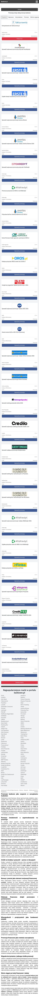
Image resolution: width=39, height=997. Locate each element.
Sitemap (21, 790)
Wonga (23, 715)
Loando (3, 704)
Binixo (3, 772)
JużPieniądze (4, 780)
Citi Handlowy (5, 730)
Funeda (3, 750)
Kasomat (23, 761)
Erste (2, 695)
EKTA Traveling (25, 704)
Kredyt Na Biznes (5, 765)
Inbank (3, 726)
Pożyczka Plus (25, 710)
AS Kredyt (23, 760)
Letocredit (4, 782)
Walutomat (24, 732)
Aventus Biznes (25, 708)
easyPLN (23, 695)
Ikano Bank (4, 723)
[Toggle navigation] (37, 1)
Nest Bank (4, 734)
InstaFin (3, 697)
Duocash (23, 769)
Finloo (22, 745)
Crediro (23, 726)
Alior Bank (4, 699)
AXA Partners (5, 732)
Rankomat (4, 741)
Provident (23, 714)
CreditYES (4, 767)
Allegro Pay (4, 728)
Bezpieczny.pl (5, 721)
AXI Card (23, 767)
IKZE (2, 771)
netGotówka (4, 752)
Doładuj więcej (19, 682)
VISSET (23, 780)
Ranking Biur (4, 725)
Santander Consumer (7, 706)
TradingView (24, 734)
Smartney (3, 756)
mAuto (22, 747)
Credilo (23, 765)
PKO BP (3, 712)
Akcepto (3, 758)
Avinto (22, 725)
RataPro (23, 697)
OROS (22, 754)
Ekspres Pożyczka (25, 701)
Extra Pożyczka (5, 749)
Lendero (23, 756)
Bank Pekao (24, 736)
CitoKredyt (23, 771)
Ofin (2, 778)
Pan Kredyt (4, 785)
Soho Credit (24, 783)
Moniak (3, 754)
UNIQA (3, 719)
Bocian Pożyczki (25, 763)
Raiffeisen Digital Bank (7, 714)
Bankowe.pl (4, 1)
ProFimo (3, 783)
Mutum (23, 785)
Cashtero (23, 750)
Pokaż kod (19, 38)
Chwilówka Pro (5, 769)
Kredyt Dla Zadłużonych (7, 774)
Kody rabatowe (18, 17)
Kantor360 (23, 712)
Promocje (26, 17)
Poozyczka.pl (4, 745)
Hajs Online (24, 749)
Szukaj (19, 9)
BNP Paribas (4, 760)
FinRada (3, 747)
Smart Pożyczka (25, 721)
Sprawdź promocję (19, 62)
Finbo (22, 737)
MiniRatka (23, 743)
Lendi (2, 739)
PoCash (3, 708)
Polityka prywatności (33, 790)
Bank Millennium (25, 730)
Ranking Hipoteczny (26, 728)
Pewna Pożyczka (25, 699)
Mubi (22, 703)
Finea (22, 776)
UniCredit (3, 710)
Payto (2, 776)
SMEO (22, 723)
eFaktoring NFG (25, 739)
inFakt (22, 706)
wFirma (23, 717)
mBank (3, 736)
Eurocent (3, 717)
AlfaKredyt (23, 774)
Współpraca (3, 791)
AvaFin (22, 741)
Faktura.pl (4, 743)
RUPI (22, 778)
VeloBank (3, 715)
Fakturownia (4, 701)
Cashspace (24, 758)
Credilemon (24, 782)
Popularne (4, 17)
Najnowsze (11, 17)
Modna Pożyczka (5, 763)
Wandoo (3, 761)
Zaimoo (23, 772)
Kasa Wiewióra (25, 752)
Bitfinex (23, 719)
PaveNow (3, 703)
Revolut (3, 737)
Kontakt (36, 791)
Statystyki (26, 790)
